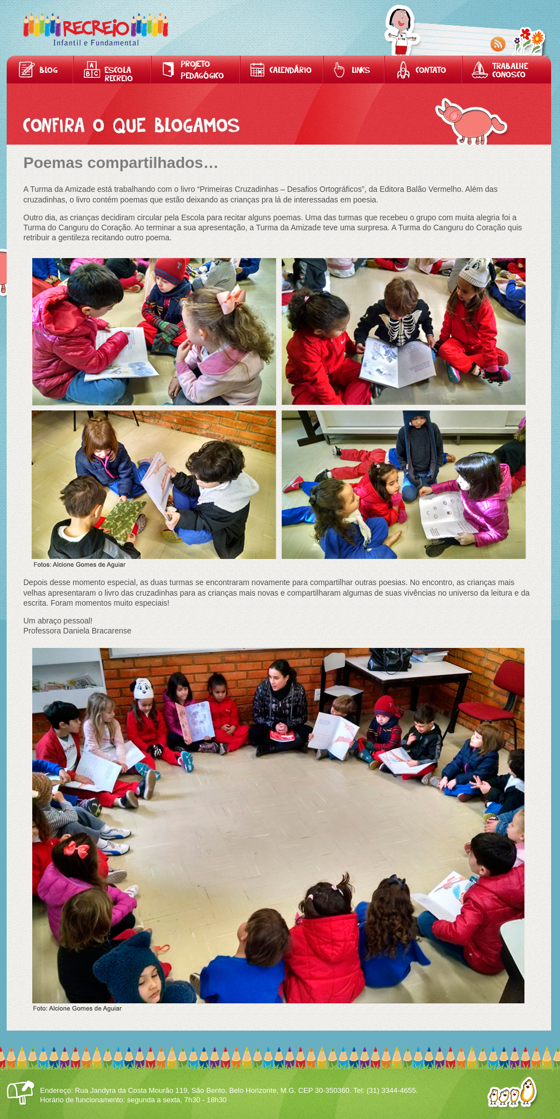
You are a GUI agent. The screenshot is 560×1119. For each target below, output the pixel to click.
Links (361, 70)
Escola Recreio (118, 75)
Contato (431, 70)
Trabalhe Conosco (510, 71)
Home (95, 29)
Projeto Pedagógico (202, 70)
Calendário (290, 70)
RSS (498, 44)
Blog (48, 70)
